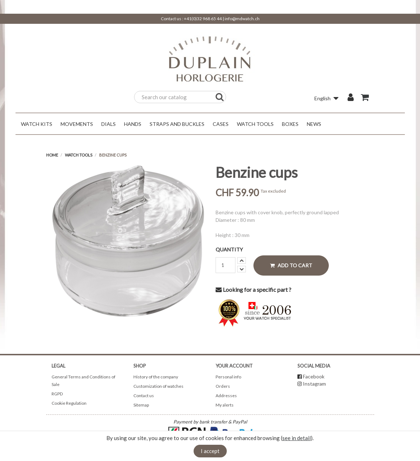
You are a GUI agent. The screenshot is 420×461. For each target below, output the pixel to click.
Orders (223, 386)
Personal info (228, 376)
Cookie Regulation (69, 403)
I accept (210, 451)
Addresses (226, 395)
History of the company (155, 376)
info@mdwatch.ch (242, 18)
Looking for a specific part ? (253, 289)
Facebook (313, 376)
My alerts (225, 405)
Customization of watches (158, 386)
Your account (234, 366)
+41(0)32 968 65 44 (203, 18)
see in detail (296, 438)
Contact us (143, 395)
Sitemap (141, 405)
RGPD (57, 393)
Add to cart (291, 265)
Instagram (314, 384)
